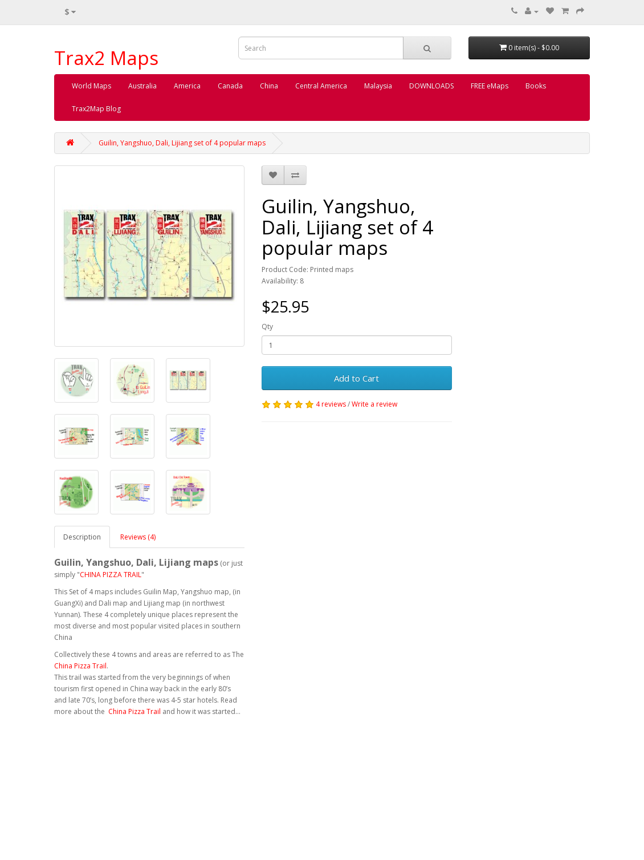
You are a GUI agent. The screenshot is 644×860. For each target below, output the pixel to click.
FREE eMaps (489, 86)
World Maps (91, 86)
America (187, 86)
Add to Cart (356, 378)
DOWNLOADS (431, 86)
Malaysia (378, 86)
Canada (230, 86)
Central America (321, 86)
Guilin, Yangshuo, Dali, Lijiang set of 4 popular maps (182, 143)
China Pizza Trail (80, 666)
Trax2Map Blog (96, 108)
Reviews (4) (138, 537)
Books (535, 86)
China (269, 86)
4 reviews (331, 404)
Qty (267, 326)
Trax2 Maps (106, 58)
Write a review (374, 404)
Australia (142, 86)
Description (82, 537)
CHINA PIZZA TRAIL (110, 574)
